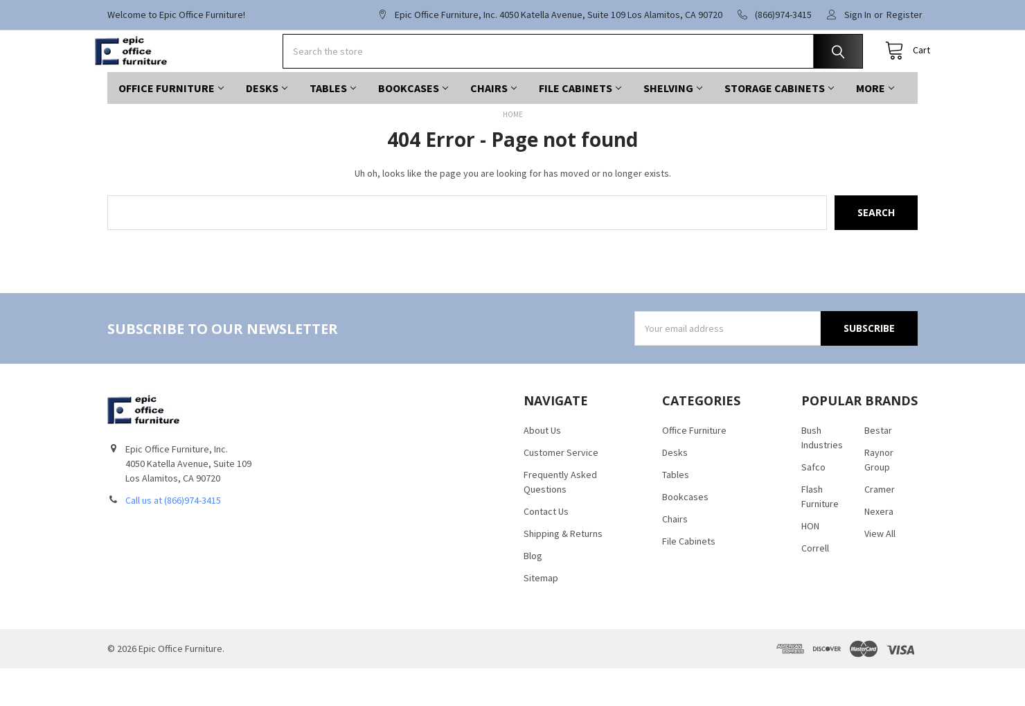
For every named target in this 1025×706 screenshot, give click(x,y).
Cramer (879, 526)
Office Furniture (171, 125)
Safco (813, 504)
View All (879, 571)
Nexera (878, 548)
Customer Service (561, 490)
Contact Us (546, 548)
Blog (533, 593)
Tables (333, 125)
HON (810, 563)
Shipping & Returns (563, 571)
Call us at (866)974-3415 (173, 537)
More (875, 125)
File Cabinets (580, 125)
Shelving (672, 125)
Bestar (878, 467)
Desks (266, 125)
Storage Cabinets (779, 125)
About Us (542, 467)
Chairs (493, 125)
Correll (815, 585)
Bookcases (413, 125)
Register (904, 14)
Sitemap (541, 615)
